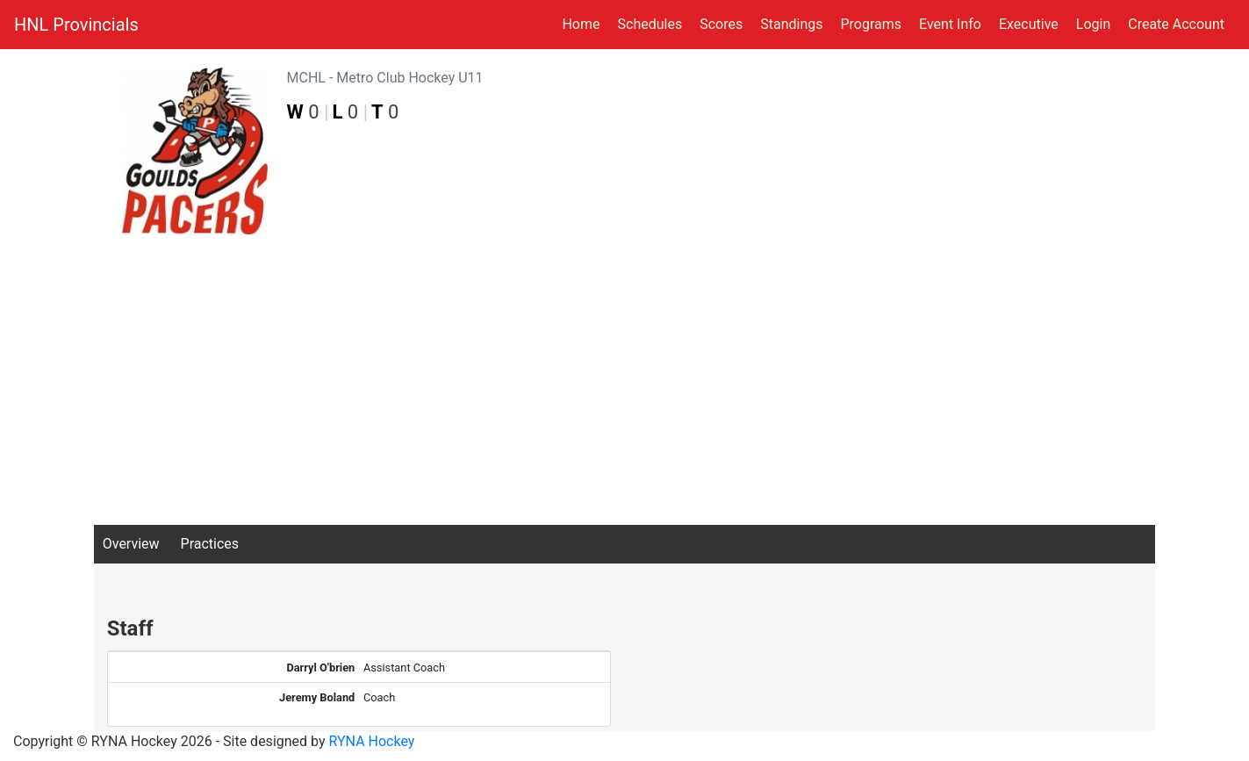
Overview (131, 543)
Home (580, 24)
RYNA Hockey (372, 741)
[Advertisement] (625, 393)
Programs (870, 24)
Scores (725, 22)
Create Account (1176, 24)
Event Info (950, 24)
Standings (791, 24)
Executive (1029, 24)
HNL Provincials (76, 24)
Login (1093, 24)
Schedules (650, 24)
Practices (210, 543)
